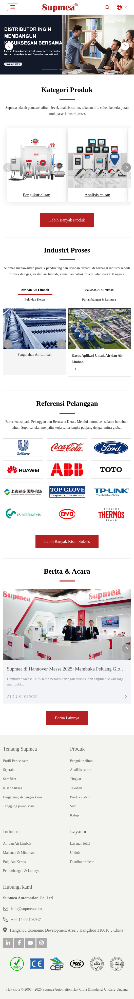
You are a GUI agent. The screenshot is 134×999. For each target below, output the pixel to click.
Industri (11, 831)
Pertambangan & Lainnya (99, 299)
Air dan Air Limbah (35, 290)
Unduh (75, 853)
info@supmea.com (26, 908)
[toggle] (12, 7)
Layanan (79, 831)
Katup (74, 815)
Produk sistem (80, 797)
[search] (107, 7)
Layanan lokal (80, 843)
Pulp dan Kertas (35, 299)
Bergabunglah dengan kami (22, 797)
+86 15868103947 (26, 919)
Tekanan (76, 788)
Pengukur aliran (36, 194)
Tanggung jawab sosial (19, 806)
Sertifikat (9, 779)
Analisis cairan (97, 194)
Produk (77, 749)
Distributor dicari (82, 862)
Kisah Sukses (12, 788)
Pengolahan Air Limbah (35, 354)
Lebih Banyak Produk (67, 220)
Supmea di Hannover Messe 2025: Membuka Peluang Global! (67, 669)
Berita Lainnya (67, 718)
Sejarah (8, 770)
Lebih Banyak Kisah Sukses (67, 541)
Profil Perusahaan (15, 761)
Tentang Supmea (20, 749)
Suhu (74, 806)
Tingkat (75, 779)
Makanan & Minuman (99, 290)
